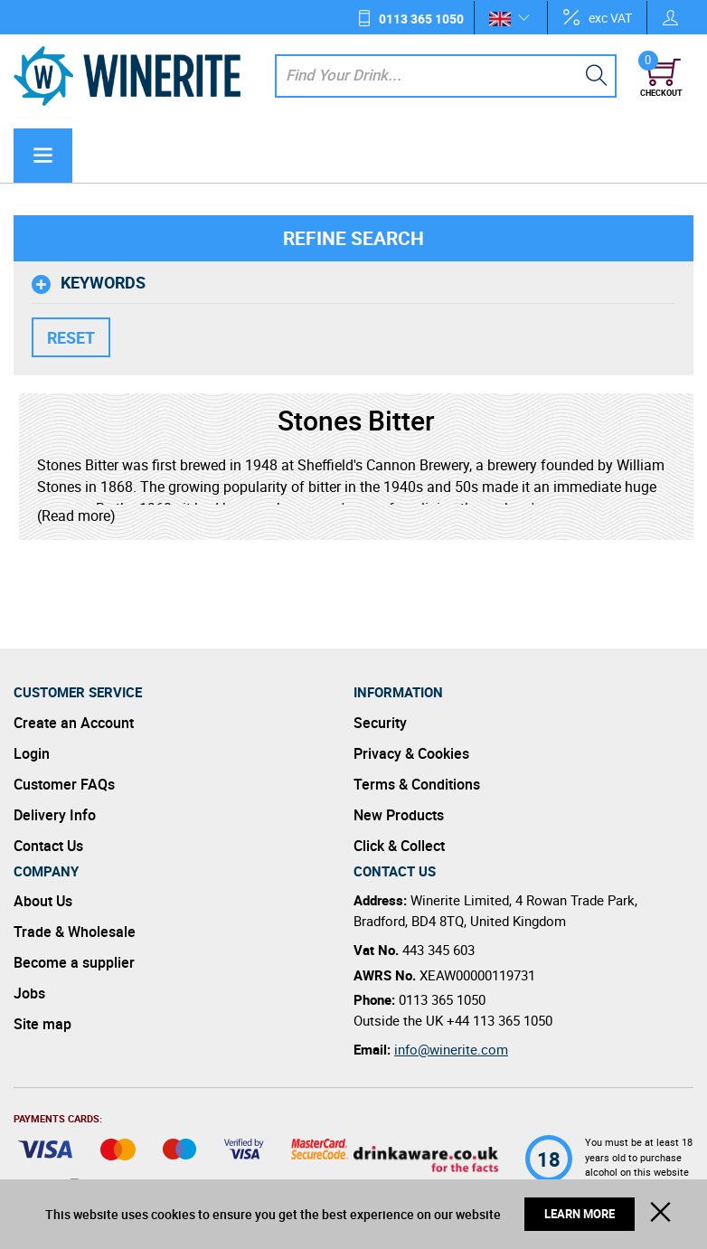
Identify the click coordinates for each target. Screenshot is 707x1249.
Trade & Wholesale (75, 931)
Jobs (29, 993)
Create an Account (74, 723)
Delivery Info (55, 815)
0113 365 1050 (421, 18)
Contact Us (48, 846)
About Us (43, 901)
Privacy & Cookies (411, 753)
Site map (42, 1024)
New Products (399, 815)
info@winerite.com (451, 1049)
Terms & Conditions (417, 784)
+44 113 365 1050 (499, 1020)
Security (380, 723)
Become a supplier (74, 962)
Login (32, 753)
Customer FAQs (64, 784)
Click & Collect (399, 846)
